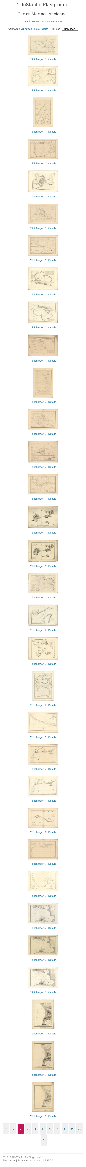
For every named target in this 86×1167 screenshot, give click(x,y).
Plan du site (9, 1160)
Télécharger (37, 59)
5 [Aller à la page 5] (43, 1128)
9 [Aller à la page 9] (72, 1128)
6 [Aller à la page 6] (50, 1128)
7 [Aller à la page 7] (57, 1128)
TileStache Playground (43, 4)
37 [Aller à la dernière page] (79, 1128)
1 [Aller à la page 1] (13, 1128)
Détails (52, 59)
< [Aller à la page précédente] (6, 1128)
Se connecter (25, 1160)
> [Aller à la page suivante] (43, 1139)
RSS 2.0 (49, 1160)
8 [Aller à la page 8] (65, 1128)
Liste (37, 28)
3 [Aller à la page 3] (28, 1128)
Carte (45, 28)
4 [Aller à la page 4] (35, 1128)
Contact (38, 1160)
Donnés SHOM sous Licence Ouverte (43, 21)
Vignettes (26, 28)
